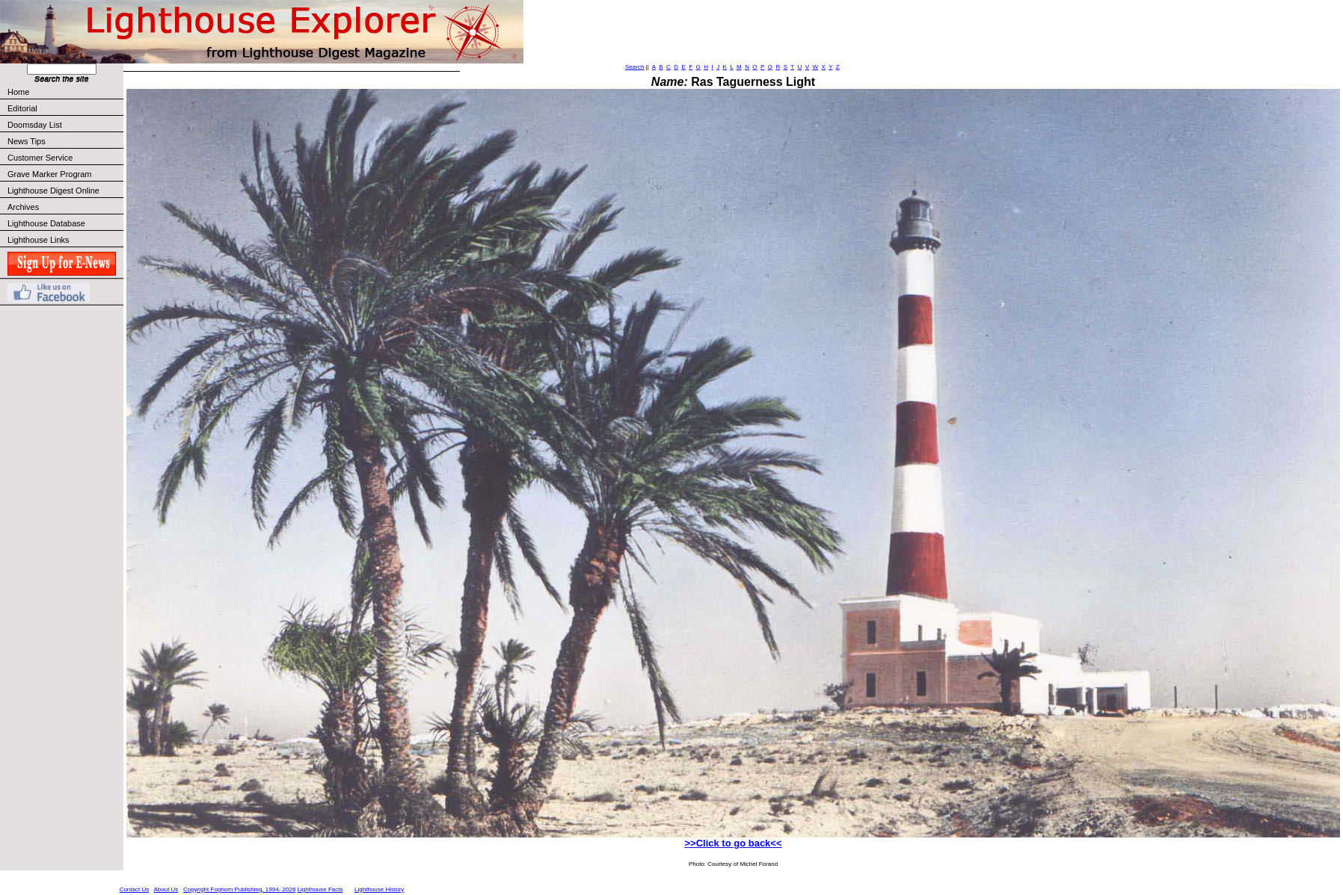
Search (634, 67)
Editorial (64, 108)
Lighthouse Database (46, 223)
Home (18, 91)
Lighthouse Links (38, 239)
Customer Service (64, 157)
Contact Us (135, 889)
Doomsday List (34, 124)
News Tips (26, 141)
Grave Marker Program (49, 174)
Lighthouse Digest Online (53, 190)
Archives (23, 206)
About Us (165, 889)
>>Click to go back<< (732, 843)
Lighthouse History (379, 889)
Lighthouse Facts (320, 889)
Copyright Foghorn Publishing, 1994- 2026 (239, 889)
